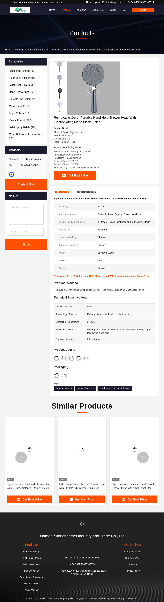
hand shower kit (64, 388)
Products (66, 10)
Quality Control (132, 558)
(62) (21, 92)
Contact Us (97, 10)
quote (143, 10)
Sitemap (133, 564)
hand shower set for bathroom (115, 388)
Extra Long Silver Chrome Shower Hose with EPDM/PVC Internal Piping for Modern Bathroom (82, 486)
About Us (81, 10)
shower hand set (86, 388)
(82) (25, 136)
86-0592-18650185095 (141, 2)
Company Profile (132, 551)
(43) (22, 127)
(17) (20, 120)
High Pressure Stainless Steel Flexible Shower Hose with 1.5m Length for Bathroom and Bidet (133, 486)
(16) (22, 78)
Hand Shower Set (37, 49)
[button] (59, 111)
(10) (19, 113)
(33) (22, 71)
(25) (24, 99)
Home (52, 10)
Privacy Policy (133, 570)
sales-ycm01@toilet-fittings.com (104, 2)
